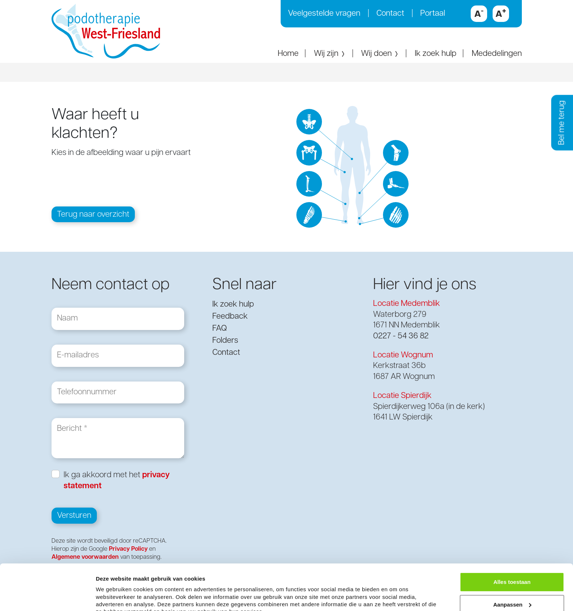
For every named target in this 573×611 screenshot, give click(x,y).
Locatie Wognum (403, 355)
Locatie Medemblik (406, 304)
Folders (225, 341)
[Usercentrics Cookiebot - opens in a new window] (47, 596)
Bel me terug (562, 122)
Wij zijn (330, 54)
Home (288, 54)
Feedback (230, 316)
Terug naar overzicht (93, 214)
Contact (390, 14)
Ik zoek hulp (435, 54)
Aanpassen (512, 570)
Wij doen (380, 54)
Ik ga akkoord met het (117, 480)
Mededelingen (497, 54)
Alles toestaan (512, 547)
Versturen (74, 516)
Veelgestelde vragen (324, 14)
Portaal (432, 14)
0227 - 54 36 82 (401, 336)
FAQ (219, 329)
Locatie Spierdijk (402, 396)
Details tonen (113, 596)
